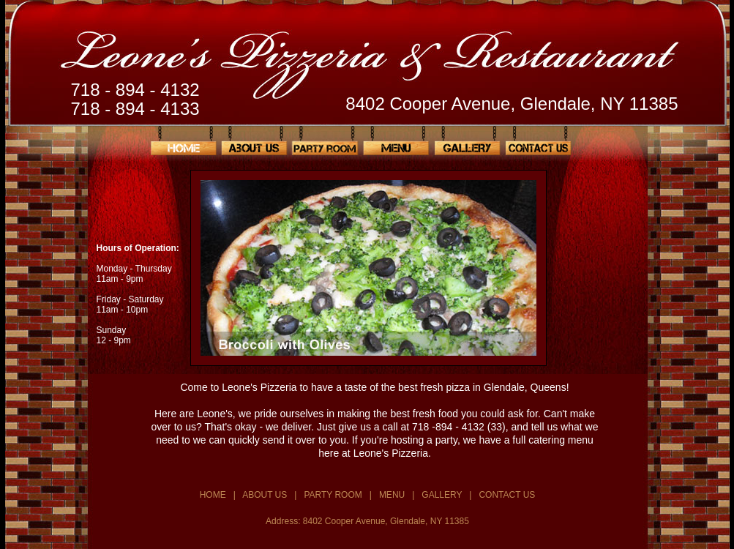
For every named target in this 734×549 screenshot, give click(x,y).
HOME (213, 495)
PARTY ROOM (333, 495)
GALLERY (442, 495)
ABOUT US (264, 495)
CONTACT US (507, 495)
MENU (392, 495)
